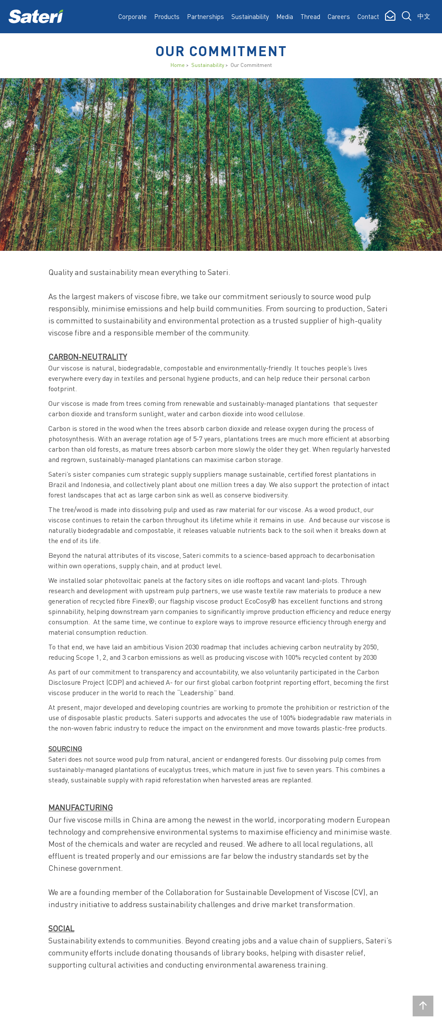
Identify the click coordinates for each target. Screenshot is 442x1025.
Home (177, 65)
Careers (339, 16)
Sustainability (207, 65)
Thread (310, 16)
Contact (368, 16)
